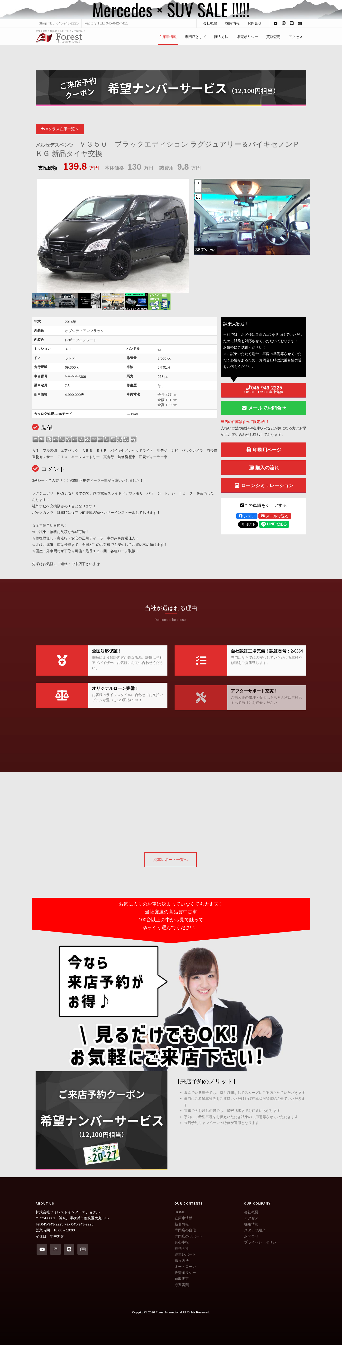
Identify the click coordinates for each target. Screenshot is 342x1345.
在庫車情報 (168, 37)
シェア (247, 516)
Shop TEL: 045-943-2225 (59, 23)
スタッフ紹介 (255, 1230)
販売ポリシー (247, 37)
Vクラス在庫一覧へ (60, 129)
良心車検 (182, 1242)
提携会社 (182, 1248)
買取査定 (273, 37)
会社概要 (210, 23)
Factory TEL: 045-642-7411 (106, 23)
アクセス (296, 37)
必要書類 (182, 1285)
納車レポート (185, 1254)
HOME (180, 1212)
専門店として (195, 37)
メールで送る (274, 516)
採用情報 (232, 23)
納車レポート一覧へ (170, 860)
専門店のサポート (189, 1236)
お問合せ (254, 23)
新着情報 (182, 1224)
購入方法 (221, 37)
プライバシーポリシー (262, 1242)
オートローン (185, 1266)
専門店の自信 (185, 1230)
